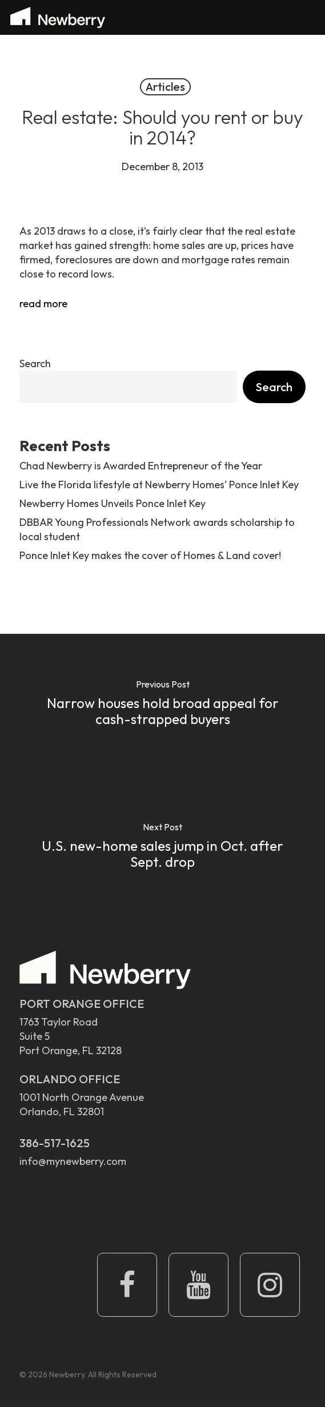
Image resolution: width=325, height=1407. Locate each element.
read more (43, 303)
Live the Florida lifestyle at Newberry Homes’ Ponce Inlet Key (159, 484)
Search (35, 363)
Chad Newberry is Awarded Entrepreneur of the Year (140, 465)
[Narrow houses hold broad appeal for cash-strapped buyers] (162, 705)
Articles (165, 86)
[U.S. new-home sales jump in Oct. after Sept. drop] (162, 848)
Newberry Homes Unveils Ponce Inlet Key (112, 503)
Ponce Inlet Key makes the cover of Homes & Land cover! (150, 555)
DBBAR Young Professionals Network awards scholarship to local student (157, 529)
